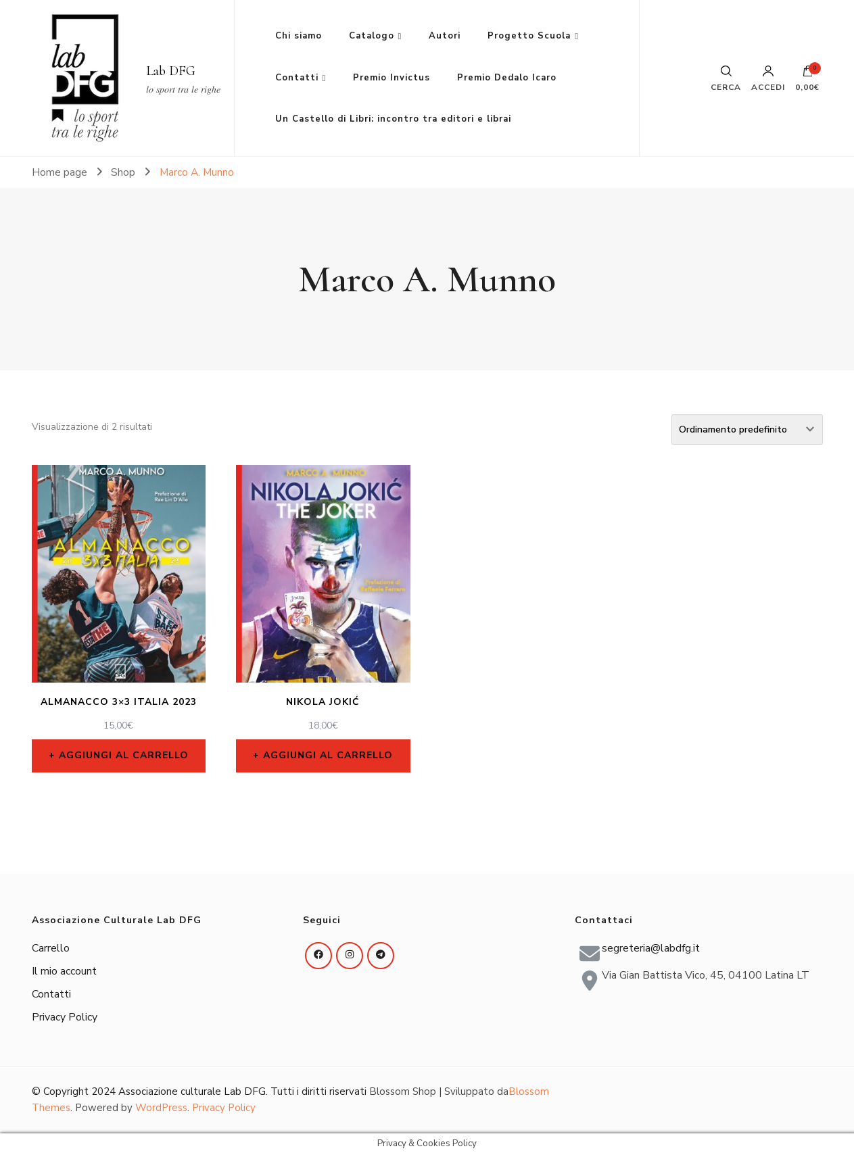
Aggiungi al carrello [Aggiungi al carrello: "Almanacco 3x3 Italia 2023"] (124, 755)
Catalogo (371, 36)
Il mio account (64, 971)
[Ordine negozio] (747, 429)
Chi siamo (298, 36)
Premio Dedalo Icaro (506, 78)
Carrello (51, 948)
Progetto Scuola (529, 36)
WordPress (161, 1107)
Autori (444, 36)
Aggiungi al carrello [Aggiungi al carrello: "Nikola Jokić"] (328, 755)
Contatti (296, 78)
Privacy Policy (64, 1017)
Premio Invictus (391, 78)
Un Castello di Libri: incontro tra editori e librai (393, 119)
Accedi (768, 78)
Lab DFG (170, 71)
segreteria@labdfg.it (651, 948)
